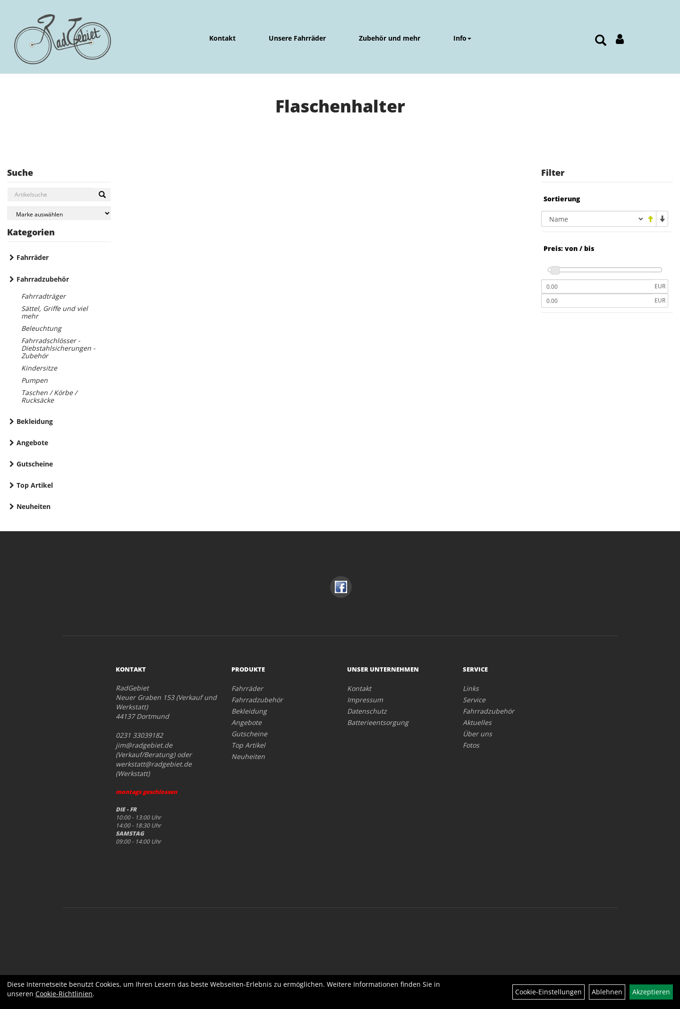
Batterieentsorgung (377, 722)
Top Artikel (35, 485)
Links (471, 688)
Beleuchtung (41, 328)
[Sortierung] (593, 219)
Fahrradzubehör (43, 279)
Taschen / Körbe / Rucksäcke (49, 396)
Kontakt (222, 38)
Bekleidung (35, 421)
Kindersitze (39, 367)
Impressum (365, 699)
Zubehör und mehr (389, 38)
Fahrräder (33, 257)
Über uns (477, 733)
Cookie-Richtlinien (64, 993)
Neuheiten (34, 506)
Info (462, 38)
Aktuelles (477, 722)
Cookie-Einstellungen (548, 991)
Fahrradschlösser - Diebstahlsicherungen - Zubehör (58, 348)
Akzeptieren (651, 991)
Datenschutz (367, 711)
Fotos (471, 745)
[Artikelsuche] (600, 41)
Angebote (32, 442)
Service (474, 699)
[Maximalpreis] (596, 300)
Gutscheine (35, 463)
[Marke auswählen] (59, 213)
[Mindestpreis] (596, 286)
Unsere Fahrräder (297, 38)
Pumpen (34, 380)
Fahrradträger (43, 296)
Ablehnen (607, 991)
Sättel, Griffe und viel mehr (54, 312)
